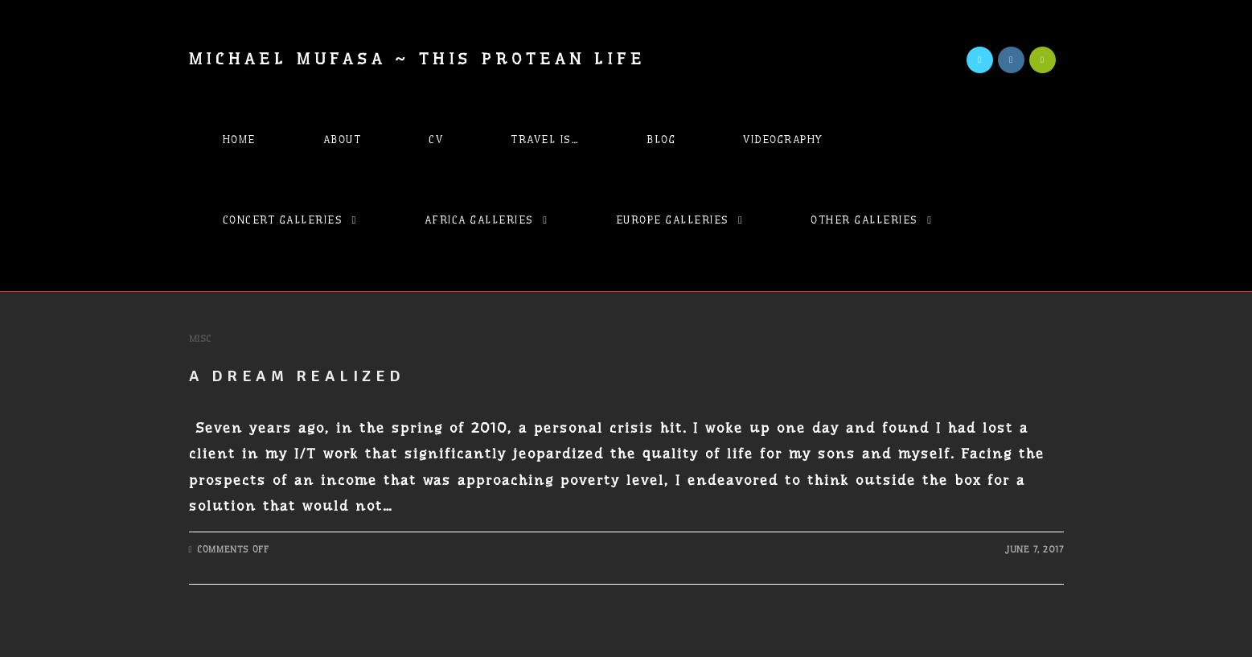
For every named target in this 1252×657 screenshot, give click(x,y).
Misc (200, 338)
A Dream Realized (297, 376)
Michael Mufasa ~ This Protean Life (418, 59)
